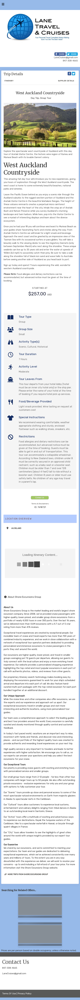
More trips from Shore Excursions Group (26, 874)
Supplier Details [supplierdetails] (66, 81)
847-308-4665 (9, 968)
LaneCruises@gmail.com (14, 973)
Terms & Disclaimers (40, 504)
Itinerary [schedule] (9, 81)
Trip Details (13, 74)
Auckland (16, 528)
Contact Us (39, 498)
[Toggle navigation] (3, 5)
